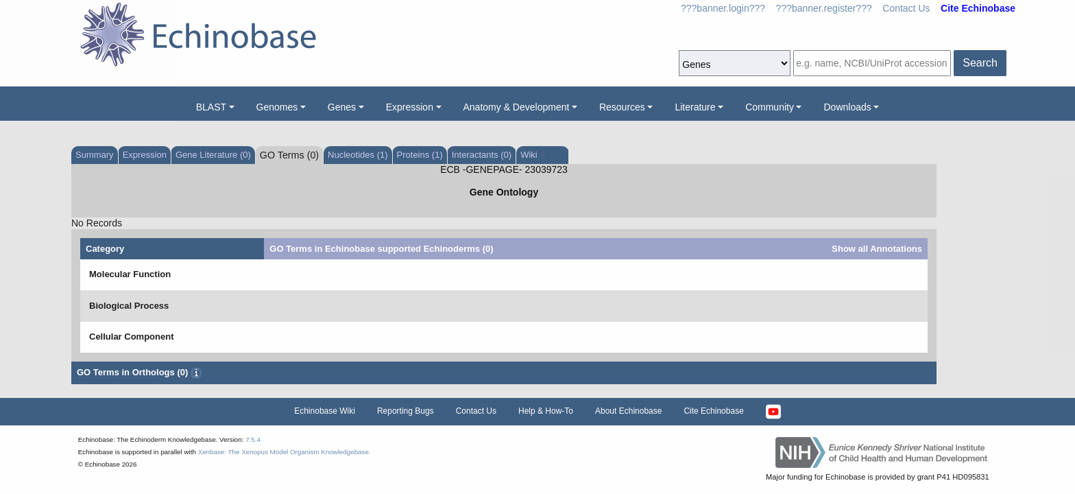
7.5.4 (253, 439)
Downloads (847, 107)
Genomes (277, 107)
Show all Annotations (877, 249)
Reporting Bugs (405, 411)
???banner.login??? (723, 8)
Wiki (532, 155)
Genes (342, 107)
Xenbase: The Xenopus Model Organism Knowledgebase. (284, 452)
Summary (94, 155)
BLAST (211, 107)
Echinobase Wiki (324, 411)
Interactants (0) (481, 155)
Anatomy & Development (516, 107)
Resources (622, 107)
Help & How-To (545, 411)
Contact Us (906, 8)
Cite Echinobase (713, 411)
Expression (409, 107)
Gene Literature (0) (213, 155)
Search (980, 63)
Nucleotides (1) (357, 155)
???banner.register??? (824, 8)
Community (769, 107)
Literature (695, 107)
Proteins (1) (420, 155)
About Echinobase (628, 411)
